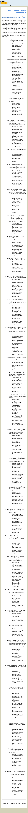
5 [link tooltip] (8, 2)
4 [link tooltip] (6, 2)
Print (24, 17)
